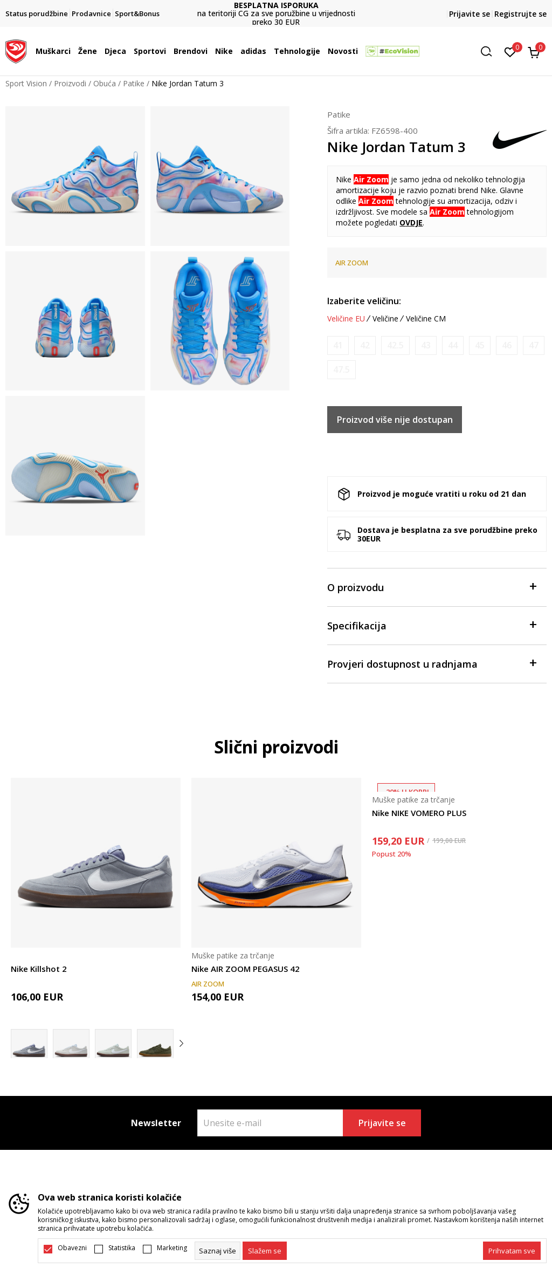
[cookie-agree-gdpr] (265, 1251)
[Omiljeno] (510, 51)
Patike (133, 83)
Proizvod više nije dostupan (395, 420)
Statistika (121, 1248)
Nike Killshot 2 (39, 968)
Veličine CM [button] (426, 318)
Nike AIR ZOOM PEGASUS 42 (245, 968)
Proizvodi (70, 83)
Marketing (172, 1248)
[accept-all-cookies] (512, 1251)
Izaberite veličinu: (364, 301)
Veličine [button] (385, 318)
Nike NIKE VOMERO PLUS (419, 812)
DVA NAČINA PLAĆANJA (276, 9)
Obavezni (72, 1248)
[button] (490, 51)
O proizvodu (431, 586)
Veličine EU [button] (346, 318)
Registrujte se (520, 14)
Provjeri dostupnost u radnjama (431, 663)
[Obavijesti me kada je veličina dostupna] (338, 345)
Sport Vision (26, 83)
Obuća (104, 83)
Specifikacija (431, 625)
